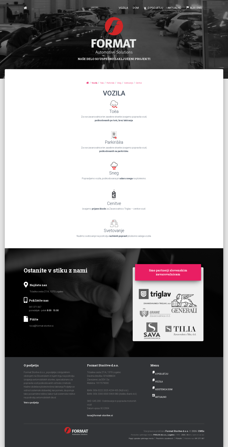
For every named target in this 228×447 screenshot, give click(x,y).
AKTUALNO (160, 397)
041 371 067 (35, 307)
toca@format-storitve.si (42, 326)
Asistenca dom (163, 389)
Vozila (159, 381)
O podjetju (161, 374)
